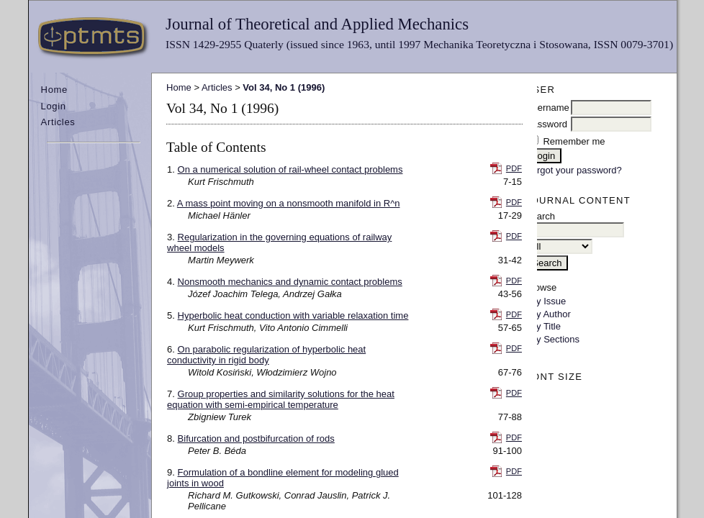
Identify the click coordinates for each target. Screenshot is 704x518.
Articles (58, 122)
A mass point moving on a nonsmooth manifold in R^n (288, 203)
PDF (514, 168)
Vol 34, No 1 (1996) (284, 87)
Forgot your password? (574, 170)
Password (546, 124)
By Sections (554, 339)
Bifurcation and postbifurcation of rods (256, 438)
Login (53, 106)
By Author (550, 314)
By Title (545, 326)
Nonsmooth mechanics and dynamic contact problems (290, 281)
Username (547, 107)
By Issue (548, 301)
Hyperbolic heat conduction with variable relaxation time (293, 315)
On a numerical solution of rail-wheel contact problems (290, 169)
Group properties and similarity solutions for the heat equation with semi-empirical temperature (280, 399)
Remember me (574, 141)
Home (54, 89)
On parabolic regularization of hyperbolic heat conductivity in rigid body (266, 354)
